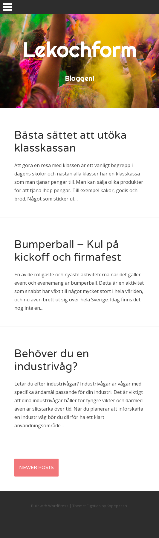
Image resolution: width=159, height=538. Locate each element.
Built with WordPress (49, 505)
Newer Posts (36, 468)
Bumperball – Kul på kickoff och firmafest (67, 251)
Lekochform (80, 49)
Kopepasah (117, 505)
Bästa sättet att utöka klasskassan (70, 142)
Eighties (94, 505)
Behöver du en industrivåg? (51, 360)
